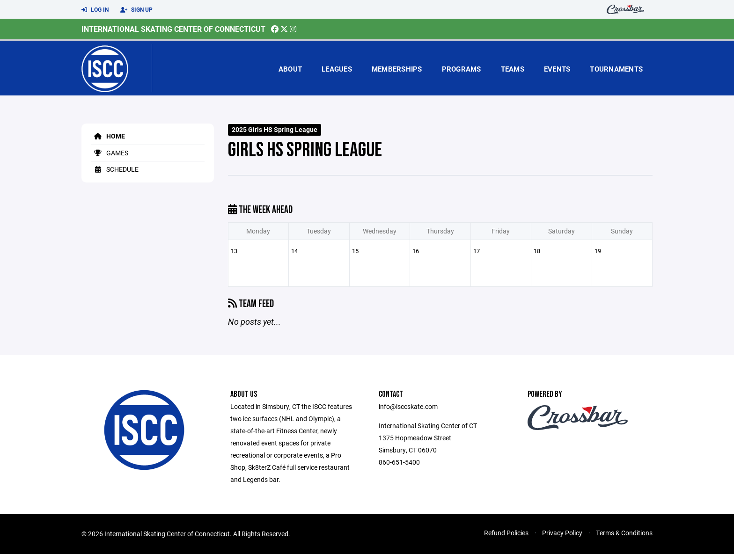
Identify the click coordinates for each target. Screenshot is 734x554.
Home (108, 135)
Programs (461, 68)
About (290, 68)
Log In (95, 10)
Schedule (115, 169)
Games (109, 152)
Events (557, 68)
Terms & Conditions (624, 532)
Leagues (337, 68)
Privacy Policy (562, 532)
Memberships (397, 68)
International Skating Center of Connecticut (173, 29)
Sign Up (136, 10)
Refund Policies (506, 532)
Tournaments (616, 68)
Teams (512, 68)
